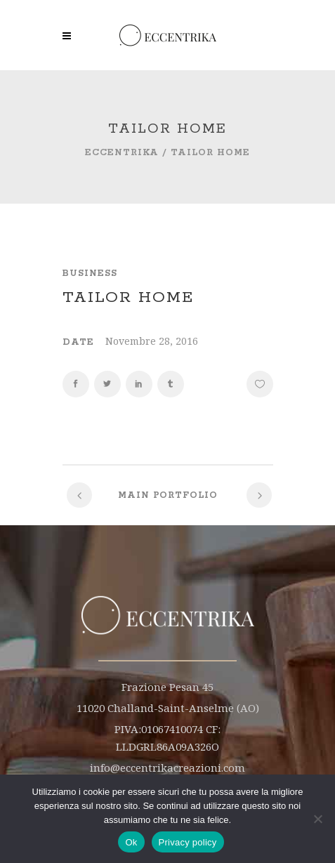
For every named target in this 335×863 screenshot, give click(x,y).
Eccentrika (122, 152)
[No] (317, 819)
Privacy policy (188, 842)
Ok (131, 842)
